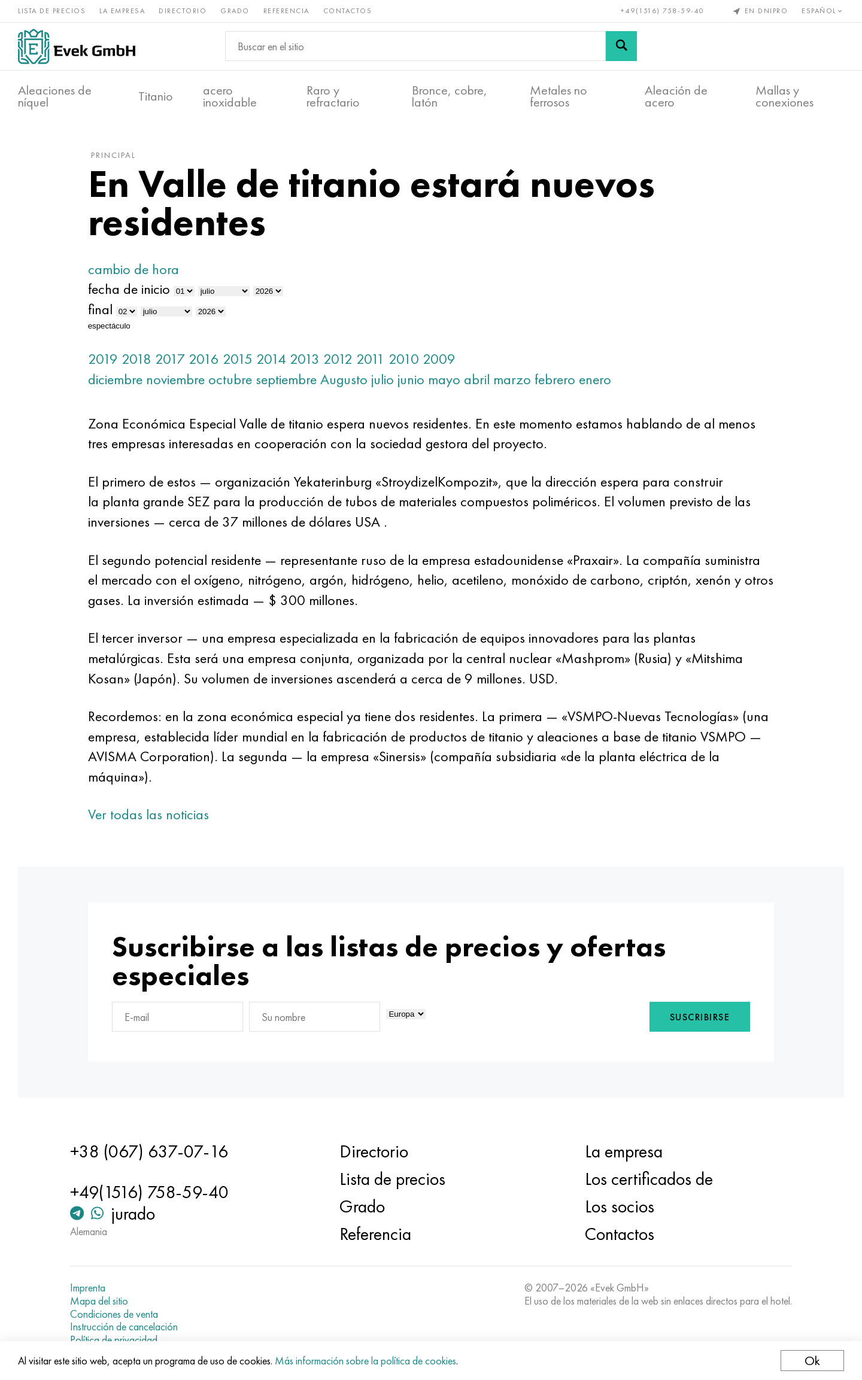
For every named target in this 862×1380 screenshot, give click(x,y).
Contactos (347, 11)
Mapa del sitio (99, 1301)
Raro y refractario (333, 96)
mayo (444, 379)
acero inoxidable (230, 96)
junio (410, 379)
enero (595, 379)
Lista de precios (52, 11)
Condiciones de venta (114, 1314)
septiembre (286, 379)
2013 (305, 358)
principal (113, 155)
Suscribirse (700, 1017)
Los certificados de (649, 1179)
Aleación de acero (676, 96)
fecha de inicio (129, 288)
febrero (555, 379)
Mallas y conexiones (784, 96)
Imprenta (87, 1287)
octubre (230, 379)
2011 (370, 358)
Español (823, 11)
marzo (512, 379)
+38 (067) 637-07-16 (149, 1151)
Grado (235, 11)
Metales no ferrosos (558, 96)
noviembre (175, 379)
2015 (238, 358)
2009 (439, 358)
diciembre (115, 379)
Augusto (344, 379)
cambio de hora (133, 269)
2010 (403, 358)
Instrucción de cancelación (124, 1326)
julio (382, 379)
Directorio (183, 11)
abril (477, 379)
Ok (812, 1360)
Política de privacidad (113, 1339)
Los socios (619, 1206)
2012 (338, 358)
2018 (136, 358)
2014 (271, 358)
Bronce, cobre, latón (449, 96)
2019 (103, 358)
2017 (170, 358)
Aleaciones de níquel (55, 96)
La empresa (122, 11)
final (100, 309)
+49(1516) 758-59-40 (663, 11)
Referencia (286, 11)
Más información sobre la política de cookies (365, 1360)
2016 (204, 358)
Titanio (155, 96)
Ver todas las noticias (148, 814)
